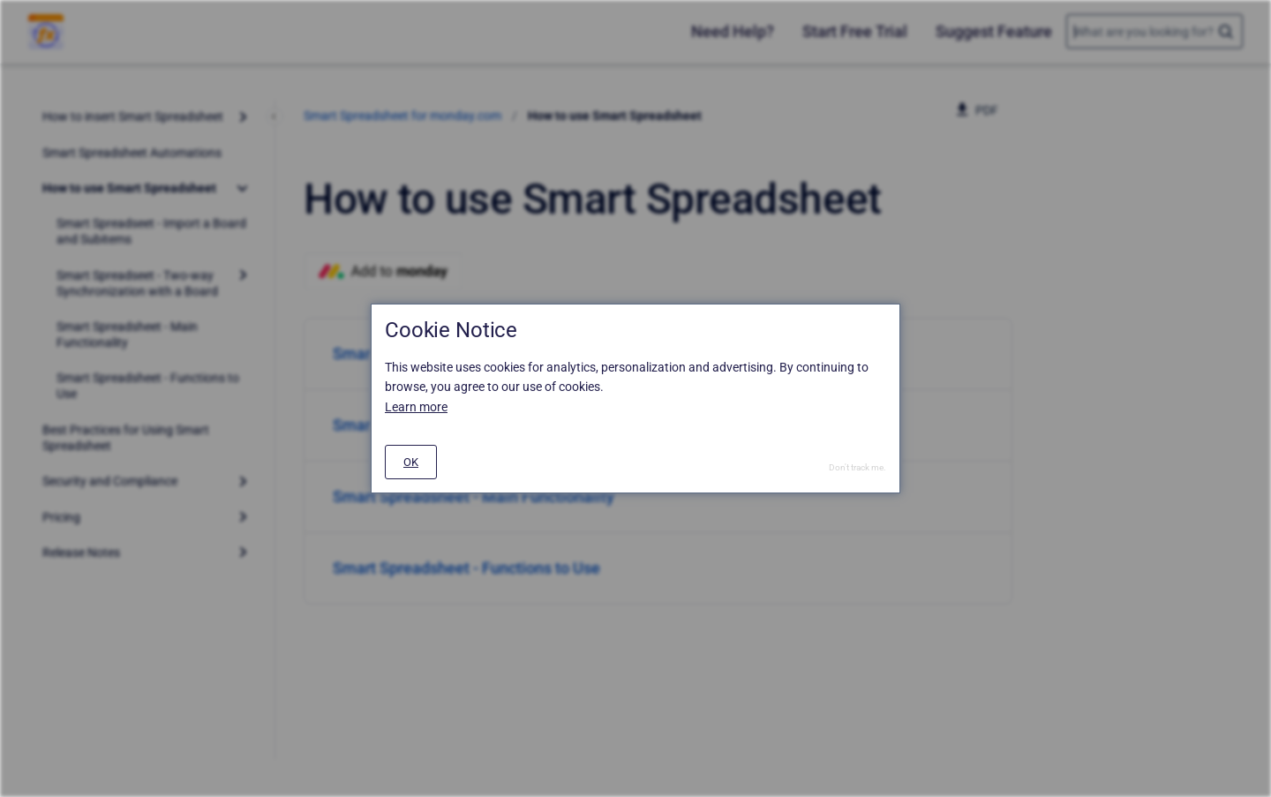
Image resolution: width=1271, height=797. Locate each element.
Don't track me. (857, 467)
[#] (411, 462)
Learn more (416, 407)
